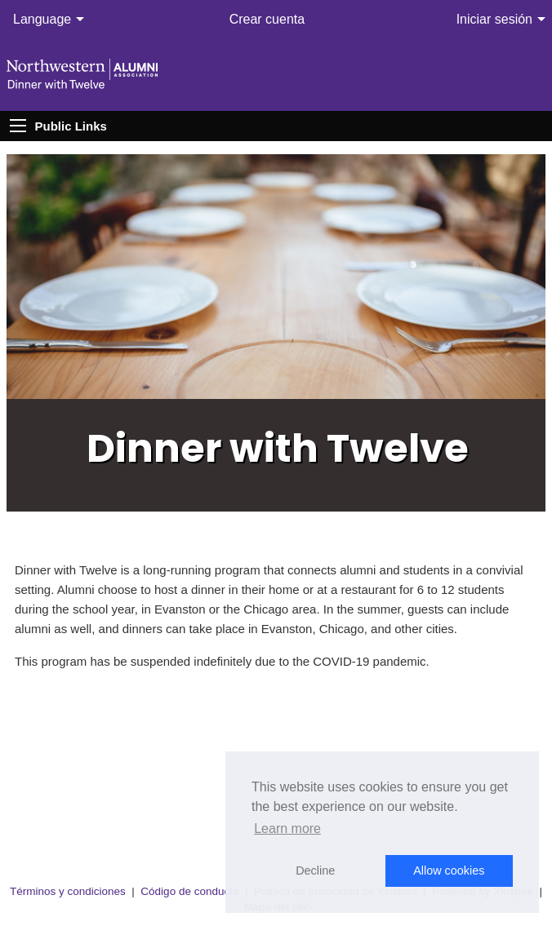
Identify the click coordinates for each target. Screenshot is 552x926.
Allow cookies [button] (448, 870)
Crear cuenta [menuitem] (267, 19)
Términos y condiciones (68, 891)
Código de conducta (189, 891)
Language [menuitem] (42, 19)
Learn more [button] (287, 828)
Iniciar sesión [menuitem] (494, 19)
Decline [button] (315, 870)
